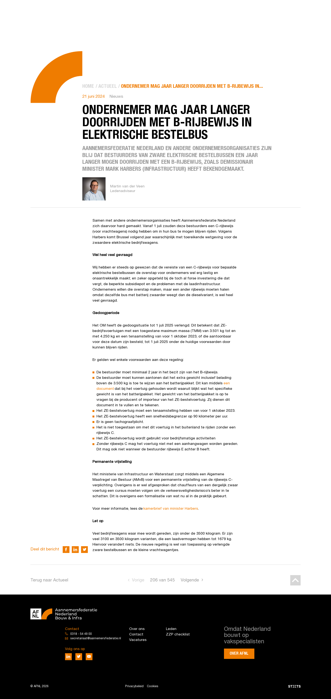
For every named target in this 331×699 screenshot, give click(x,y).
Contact (136, 634)
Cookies (152, 686)
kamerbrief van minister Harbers (170, 508)
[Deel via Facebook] (66, 549)
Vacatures (138, 640)
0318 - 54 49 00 (81, 634)
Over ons (137, 629)
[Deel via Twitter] (84, 549)
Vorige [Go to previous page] (138, 580)
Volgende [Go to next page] (190, 580)
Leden (171, 629)
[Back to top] (295, 580)
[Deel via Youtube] (89, 656)
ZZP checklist (178, 634)
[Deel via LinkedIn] (75, 549)
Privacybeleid (134, 686)
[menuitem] (88, 86)
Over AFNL (239, 653)
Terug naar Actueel (49, 580)
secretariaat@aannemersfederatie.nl (95, 638)
